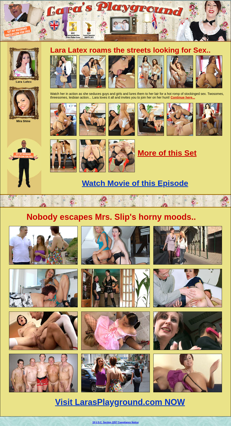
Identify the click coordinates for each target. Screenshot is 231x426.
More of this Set (167, 152)
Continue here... (183, 97)
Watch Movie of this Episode (135, 183)
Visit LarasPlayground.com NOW (120, 402)
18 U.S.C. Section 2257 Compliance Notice (115, 422)
